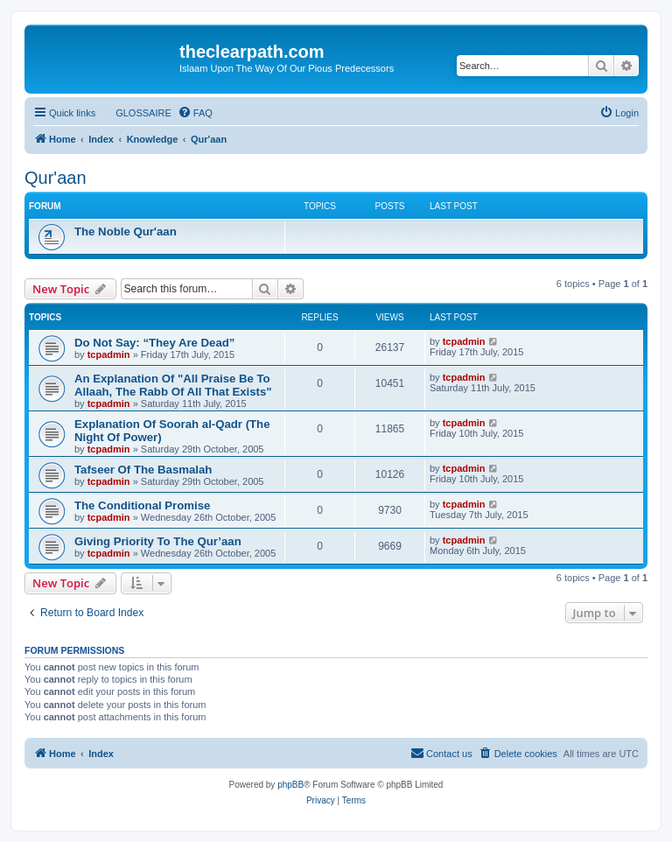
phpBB (290, 784)
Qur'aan (55, 177)
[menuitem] (136, 112)
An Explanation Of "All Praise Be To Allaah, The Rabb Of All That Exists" (173, 385)
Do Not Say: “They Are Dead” (154, 342)
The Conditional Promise (142, 505)
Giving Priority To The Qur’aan (158, 541)
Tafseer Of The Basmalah (143, 469)
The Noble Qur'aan (125, 231)
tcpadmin (109, 354)
